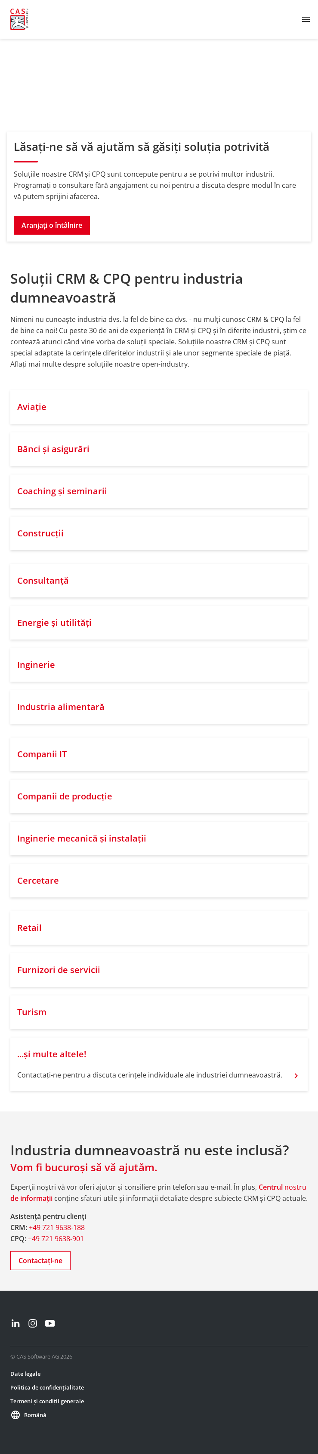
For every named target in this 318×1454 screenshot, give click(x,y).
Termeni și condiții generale (47, 1401)
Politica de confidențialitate (47, 1387)
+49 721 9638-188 (57, 1227)
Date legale (25, 1373)
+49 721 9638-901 (56, 1238)
